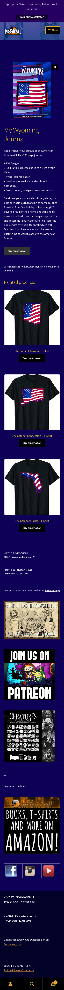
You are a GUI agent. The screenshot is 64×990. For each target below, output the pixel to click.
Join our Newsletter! (32, 17)
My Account (10, 984)
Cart (50, 982)
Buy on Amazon (17, 251)
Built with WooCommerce (19, 970)
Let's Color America (26, 266)
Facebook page (52, 590)
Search (32, 984)
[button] (55, 67)
